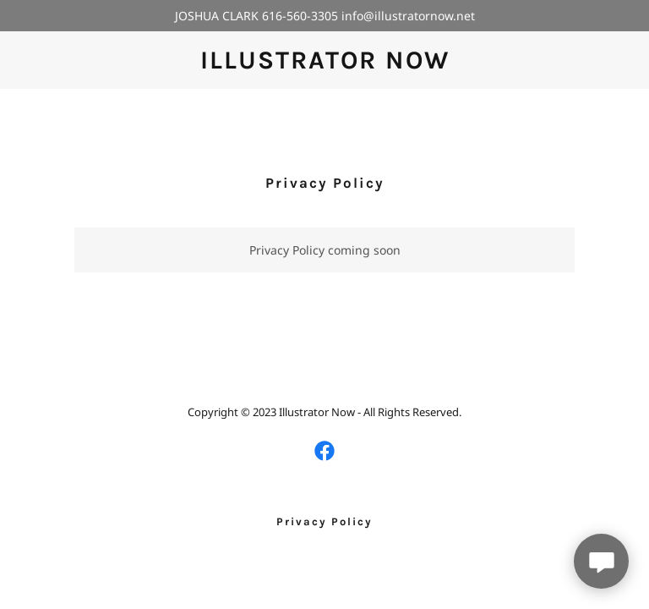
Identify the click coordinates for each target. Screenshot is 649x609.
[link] (325, 64)
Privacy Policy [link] (324, 521)
